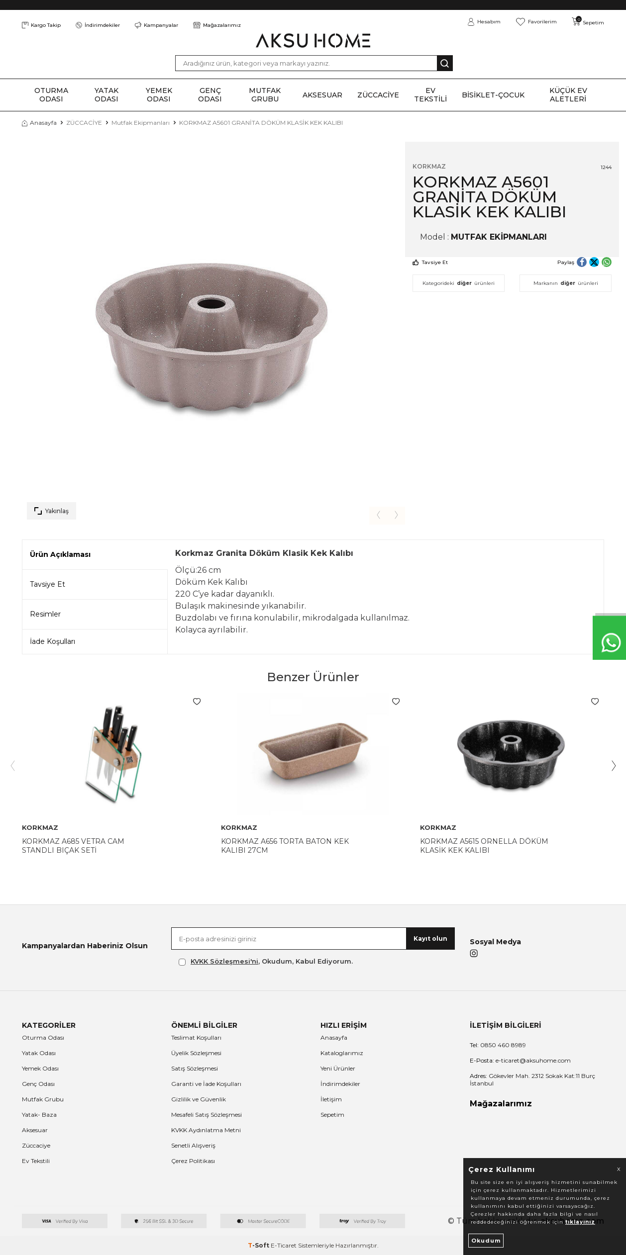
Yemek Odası (40, 1068)
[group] (213, 333)
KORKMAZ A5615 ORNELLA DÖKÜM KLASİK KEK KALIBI (484, 846)
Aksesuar (35, 1130)
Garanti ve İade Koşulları (206, 1083)
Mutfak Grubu (43, 1099)
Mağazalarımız (217, 25)
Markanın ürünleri (565, 283)
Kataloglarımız (341, 1053)
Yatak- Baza (39, 1114)
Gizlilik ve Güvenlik (198, 1099)
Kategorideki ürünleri (458, 283)
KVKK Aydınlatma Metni (206, 1130)
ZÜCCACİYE (84, 122)
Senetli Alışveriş (193, 1145)
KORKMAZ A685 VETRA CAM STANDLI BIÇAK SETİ (73, 846)
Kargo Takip (41, 25)
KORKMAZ (429, 166)
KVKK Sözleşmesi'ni (224, 961)
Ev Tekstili (36, 1161)
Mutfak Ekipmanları (140, 122)
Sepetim (332, 1114)
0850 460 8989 (498, 1045)
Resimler (45, 614)
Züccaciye (36, 1145)
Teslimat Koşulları (196, 1037)
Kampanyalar (156, 25)
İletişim (331, 1099)
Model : (483, 237)
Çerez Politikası (193, 1161)
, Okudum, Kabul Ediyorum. (266, 961)
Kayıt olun (430, 938)
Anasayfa (39, 122)
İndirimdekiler (98, 25)
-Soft (259, 1245)
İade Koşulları (52, 641)
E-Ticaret (284, 1245)
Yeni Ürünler (337, 1068)
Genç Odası (38, 1083)
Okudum (486, 1240)
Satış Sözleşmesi (194, 1068)
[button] (377, 515)
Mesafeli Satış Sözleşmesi (206, 1114)
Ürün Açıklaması (60, 554)
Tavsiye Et (430, 262)
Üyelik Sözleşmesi (196, 1053)
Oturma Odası (43, 1037)
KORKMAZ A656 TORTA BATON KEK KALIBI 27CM (285, 846)
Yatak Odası (39, 1053)
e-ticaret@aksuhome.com (520, 1060)
